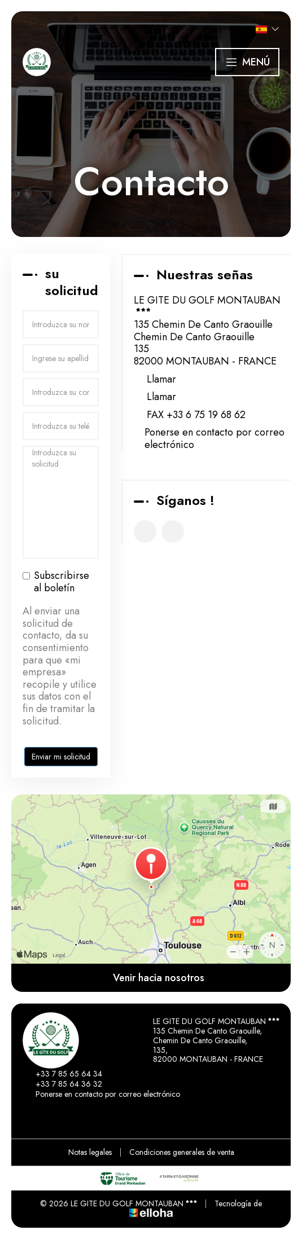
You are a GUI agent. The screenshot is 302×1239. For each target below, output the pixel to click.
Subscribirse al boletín (56, 582)
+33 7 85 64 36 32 (62, 1084)
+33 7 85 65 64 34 (62, 1074)
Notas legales (90, 1152)
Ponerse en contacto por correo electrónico (215, 439)
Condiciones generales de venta (181, 1152)
